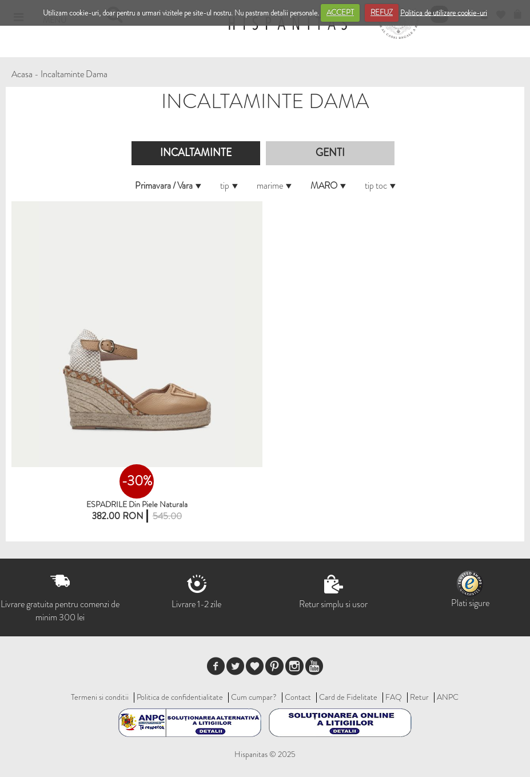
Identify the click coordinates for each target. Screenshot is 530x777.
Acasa (22, 74)
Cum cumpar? (254, 697)
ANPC (448, 697)
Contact (298, 697)
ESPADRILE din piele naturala (137, 504)
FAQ (393, 697)
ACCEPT (340, 12)
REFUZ (381, 12)
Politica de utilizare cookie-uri (443, 12)
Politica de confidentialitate (180, 697)
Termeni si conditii (100, 697)
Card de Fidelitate (348, 697)
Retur (419, 697)
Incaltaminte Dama (74, 74)
